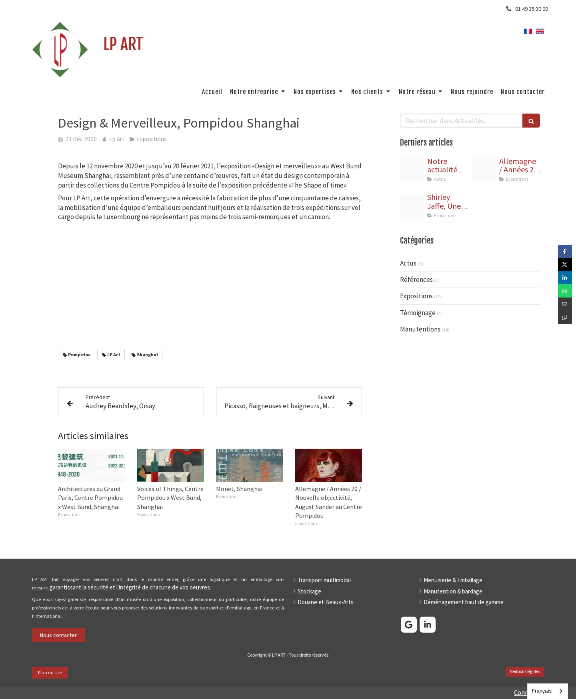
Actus (408, 263)
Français (542, 691)
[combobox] (547, 691)
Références (416, 279)
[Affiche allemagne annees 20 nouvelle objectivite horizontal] (484, 169)
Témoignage (418, 312)
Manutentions (420, 329)
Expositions (416, 296)
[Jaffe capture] (412, 205)
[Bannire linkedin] (412, 169)
